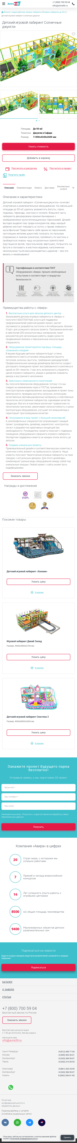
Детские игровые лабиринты (30, 12)
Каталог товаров (11, 12)
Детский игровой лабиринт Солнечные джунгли (20, 16)
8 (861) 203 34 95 (67, 1068)
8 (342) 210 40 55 (67, 1061)
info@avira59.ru (60, 5)
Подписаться (38, 967)
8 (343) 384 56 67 (67, 1058)
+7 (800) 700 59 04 (61, 2)
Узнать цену (38, 581)
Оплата (38, 187)
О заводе (8, 989)
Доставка (49, 187)
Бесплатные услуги (63, 187)
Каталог (7, 981)
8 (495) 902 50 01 (67, 1055)
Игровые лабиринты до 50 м (54, 12)
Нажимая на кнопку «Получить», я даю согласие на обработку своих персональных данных (35, 815)
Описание (9, 187)
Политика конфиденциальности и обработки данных (13, 1103)
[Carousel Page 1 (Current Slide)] (36, 120)
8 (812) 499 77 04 (67, 1051)
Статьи (6, 997)
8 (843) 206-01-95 (66, 1075)
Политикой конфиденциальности (24, 1138)
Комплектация (24, 187)
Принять (67, 1137)
